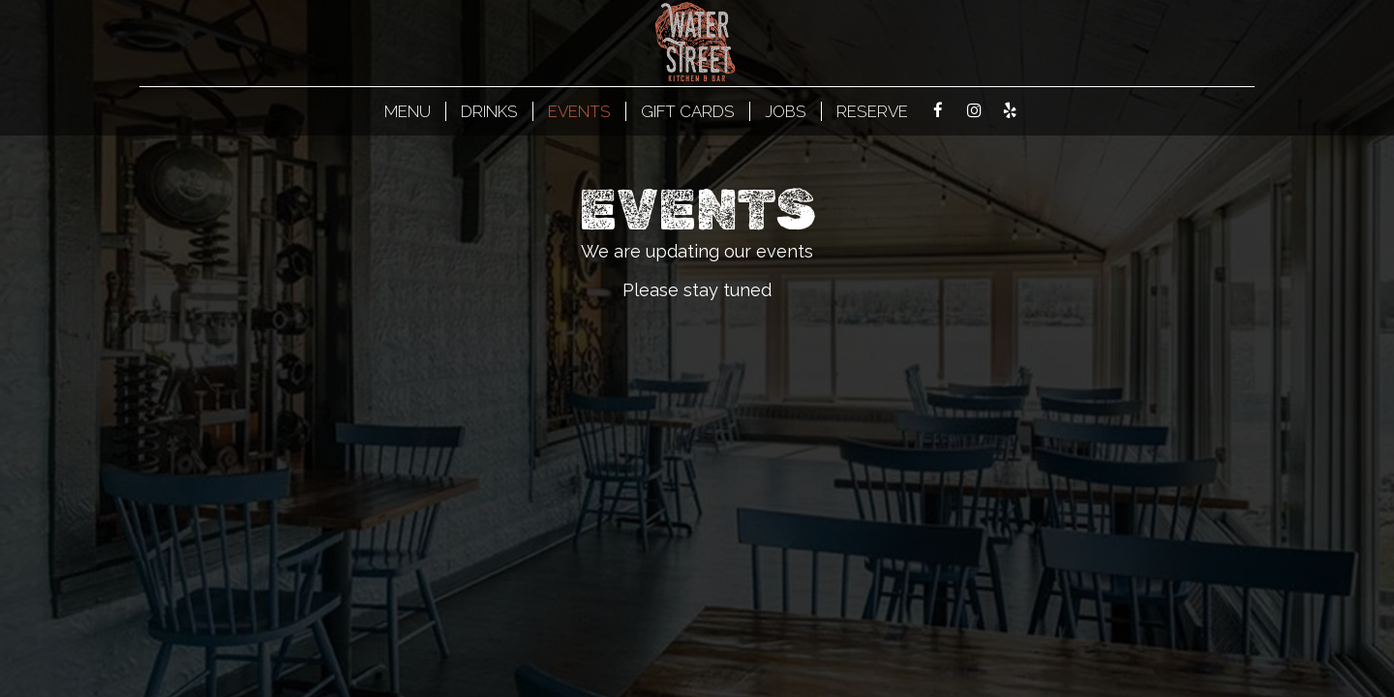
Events (579, 111)
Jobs (785, 111)
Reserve (872, 111)
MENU (407, 111)
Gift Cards (688, 111)
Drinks (489, 111)
